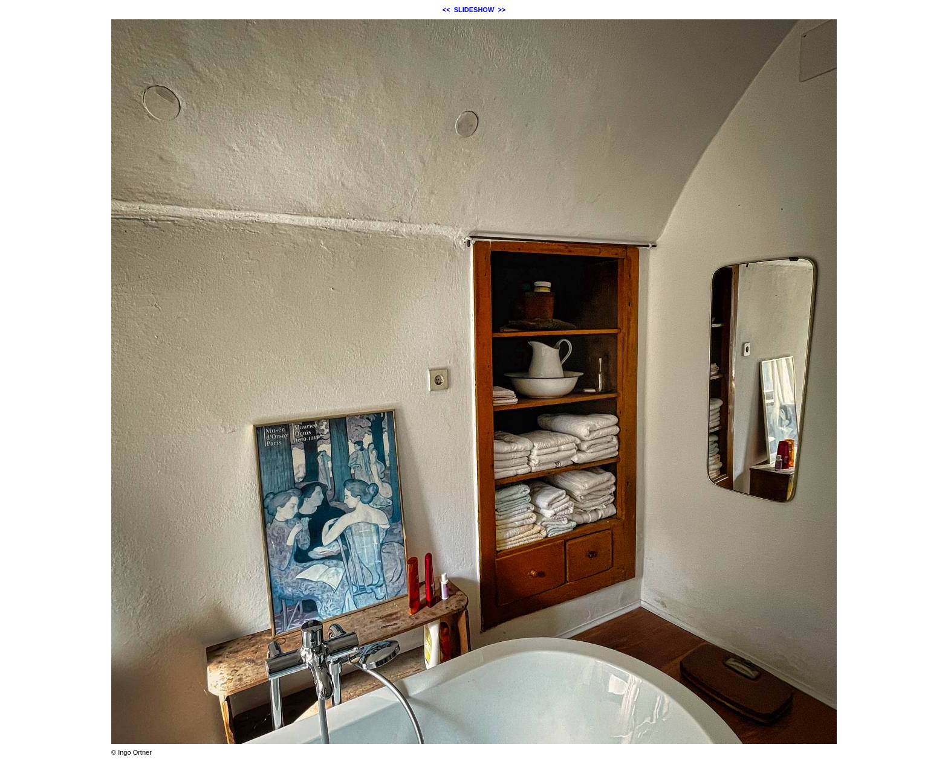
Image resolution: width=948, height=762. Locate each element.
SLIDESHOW (474, 9)
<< (446, 9)
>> (501, 9)
